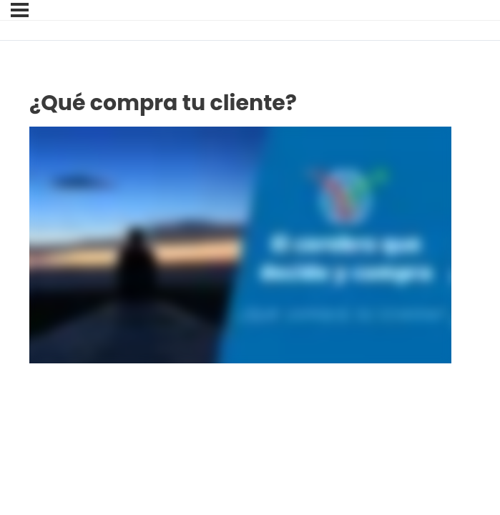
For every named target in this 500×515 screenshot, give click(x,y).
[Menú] (19, 10)
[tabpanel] (240, 245)
